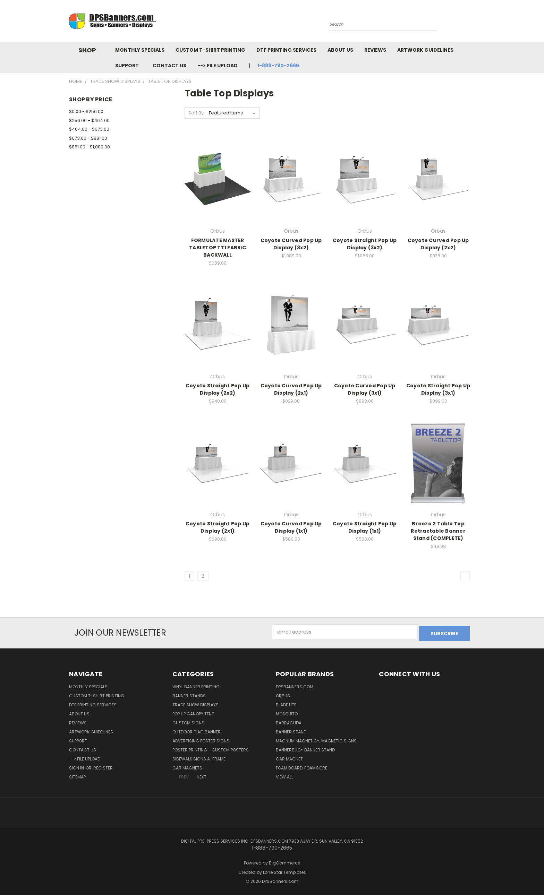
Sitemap (77, 775)
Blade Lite (286, 703)
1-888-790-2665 (278, 65)
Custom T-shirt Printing (210, 49)
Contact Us (169, 65)
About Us (340, 49)
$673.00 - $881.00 (88, 138)
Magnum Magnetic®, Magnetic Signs (316, 739)
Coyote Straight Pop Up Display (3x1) (438, 389)
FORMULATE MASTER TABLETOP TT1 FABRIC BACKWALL (217, 247)
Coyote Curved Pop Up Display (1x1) (291, 527)
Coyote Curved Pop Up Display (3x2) (291, 244)
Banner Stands (189, 694)
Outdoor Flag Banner (196, 730)
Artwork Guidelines (425, 49)
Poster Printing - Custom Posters (210, 748)
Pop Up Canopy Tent (193, 712)
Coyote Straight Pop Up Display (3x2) (365, 244)
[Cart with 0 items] (473, 22)
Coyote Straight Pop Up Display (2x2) (218, 389)
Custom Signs (188, 721)
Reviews (375, 49)
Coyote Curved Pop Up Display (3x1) (365, 389)
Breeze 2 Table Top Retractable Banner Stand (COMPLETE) (438, 531)
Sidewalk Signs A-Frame (199, 757)
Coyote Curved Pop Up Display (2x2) (438, 244)
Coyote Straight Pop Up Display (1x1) (365, 527)
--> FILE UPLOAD (217, 65)
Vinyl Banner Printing (196, 685)
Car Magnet (289, 757)
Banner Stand (291, 730)
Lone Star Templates (284, 871)
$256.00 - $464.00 (89, 120)
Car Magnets (187, 766)
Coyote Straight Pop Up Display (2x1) (218, 527)
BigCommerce (284, 861)
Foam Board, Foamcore (301, 766)
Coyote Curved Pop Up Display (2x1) (291, 389)
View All (284, 775)
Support (128, 65)
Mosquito (287, 712)
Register (103, 766)
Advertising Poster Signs (200, 739)
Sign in (77, 766)
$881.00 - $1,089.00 (89, 147)
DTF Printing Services (286, 49)
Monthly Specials (139, 49)
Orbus (283, 694)
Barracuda (288, 721)
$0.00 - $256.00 (86, 111)
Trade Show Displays (195, 703)
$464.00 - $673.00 (89, 129)
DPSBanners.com (294, 685)
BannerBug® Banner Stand (305, 748)
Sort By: (196, 113)
